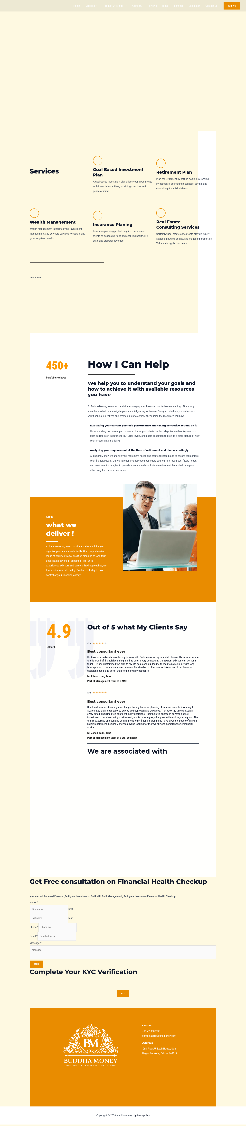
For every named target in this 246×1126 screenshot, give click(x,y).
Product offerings (115, 5)
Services (91, 5)
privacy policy (142, 1117)
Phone (34, 928)
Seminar (178, 5)
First (72, 909)
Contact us (211, 5)
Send (36, 965)
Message (35, 944)
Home (76, 5)
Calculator (194, 5)
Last (72, 918)
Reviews (152, 5)
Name (34, 902)
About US (137, 5)
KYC (123, 995)
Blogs (165, 5)
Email (34, 937)
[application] (96, 5)
